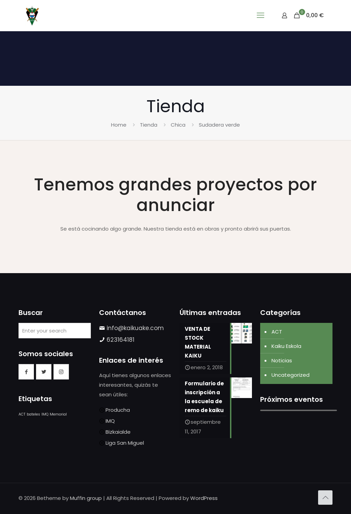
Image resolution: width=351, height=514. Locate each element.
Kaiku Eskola (286, 346)
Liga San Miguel (125, 442)
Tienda (148, 124)
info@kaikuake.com (135, 328)
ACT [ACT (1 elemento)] (22, 414)
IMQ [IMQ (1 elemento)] (44, 414)
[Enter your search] (55, 330)
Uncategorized (290, 374)
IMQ (110, 420)
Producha (118, 409)
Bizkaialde (118, 431)
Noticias (281, 360)
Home (118, 124)
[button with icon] (26, 371)
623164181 (120, 340)
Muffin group (86, 498)
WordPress (204, 498)
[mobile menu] (260, 15)
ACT (276, 331)
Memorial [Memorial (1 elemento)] (58, 414)
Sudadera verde (219, 124)
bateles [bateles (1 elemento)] (33, 414)
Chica (178, 124)
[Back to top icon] (325, 497)
